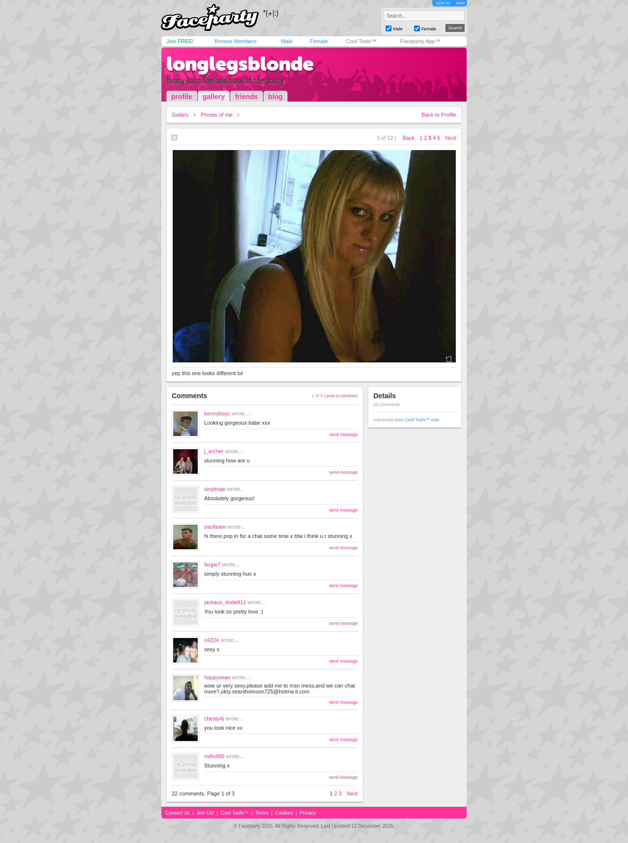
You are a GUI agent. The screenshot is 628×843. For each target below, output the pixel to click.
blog (275, 97)
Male (286, 41)
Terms (261, 813)
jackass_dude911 (225, 602)
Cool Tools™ (361, 41)
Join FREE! (180, 41)
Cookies (284, 813)
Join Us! (205, 813)
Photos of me (217, 115)
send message (343, 434)
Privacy (308, 813)
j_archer (214, 451)
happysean (217, 677)
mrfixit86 (214, 756)
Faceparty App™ (420, 41)
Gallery (180, 115)
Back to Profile (438, 115)
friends (246, 97)
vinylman (214, 489)
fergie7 (212, 564)
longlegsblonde (240, 63)
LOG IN (442, 3)
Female (319, 41)
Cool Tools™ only (422, 419)
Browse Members (235, 41)
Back (408, 138)
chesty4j (214, 718)
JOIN (460, 3)
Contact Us (177, 813)
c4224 (211, 640)
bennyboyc (217, 413)
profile (181, 97)
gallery (214, 97)
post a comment (342, 395)
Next (450, 138)
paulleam (215, 527)
